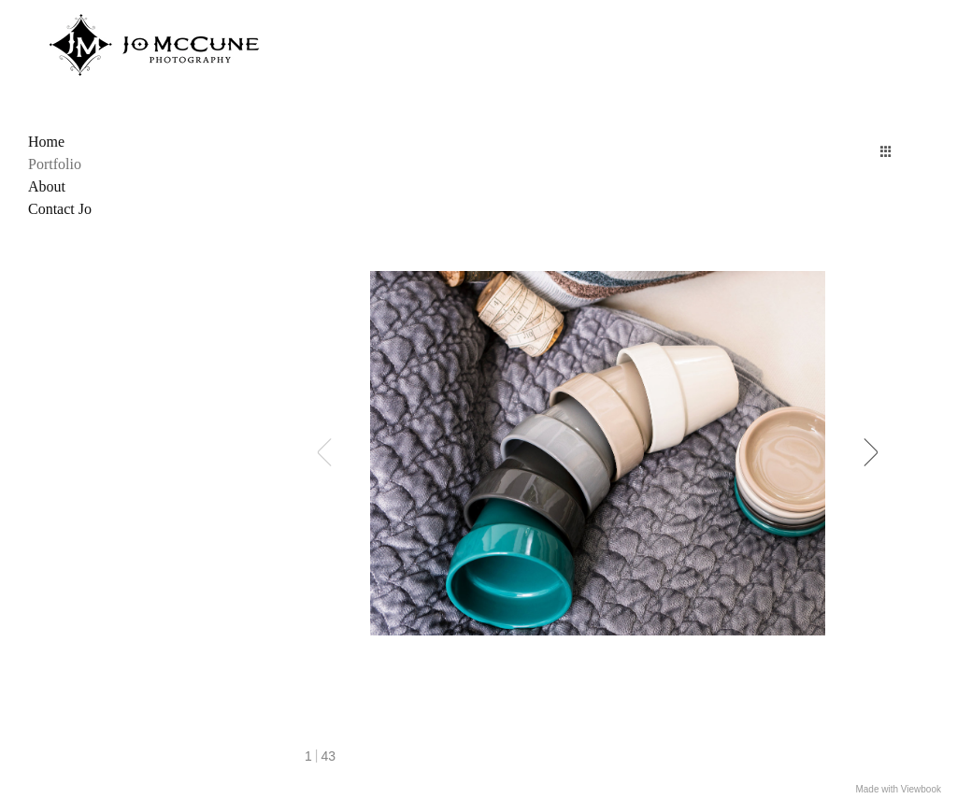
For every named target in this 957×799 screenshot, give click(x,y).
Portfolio (54, 164)
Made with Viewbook (898, 789)
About (46, 186)
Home (46, 142)
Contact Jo (60, 209)
